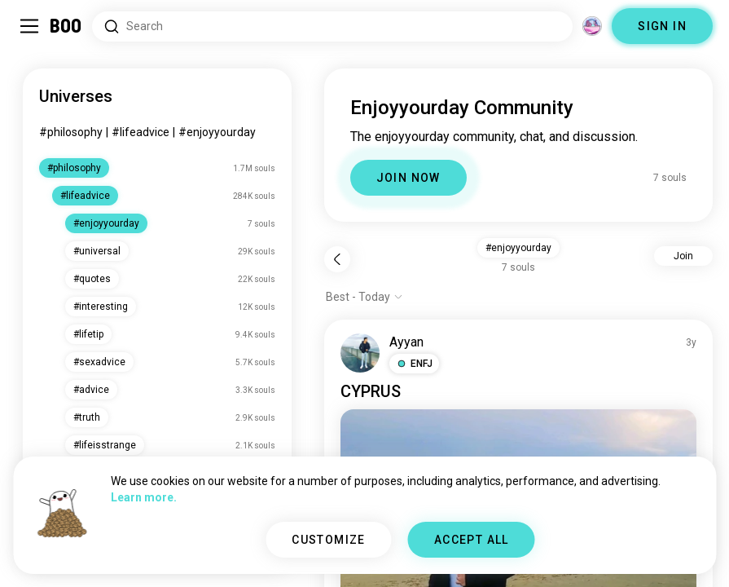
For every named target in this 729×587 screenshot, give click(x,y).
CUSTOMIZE (329, 539)
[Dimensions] (592, 26)
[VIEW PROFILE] (360, 353)
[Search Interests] (332, 26)
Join (683, 256)
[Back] (337, 259)
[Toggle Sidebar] (29, 26)
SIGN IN (662, 26)
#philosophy (71, 132)
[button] (414, 363)
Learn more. (144, 497)
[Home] (66, 26)
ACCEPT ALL (471, 539)
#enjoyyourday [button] (518, 248)
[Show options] (364, 297)
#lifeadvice (140, 132)
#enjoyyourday (217, 132)
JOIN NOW (408, 177)
